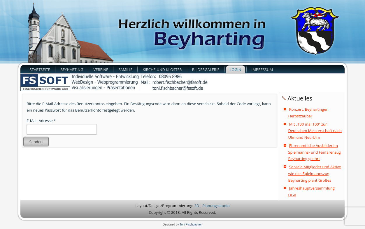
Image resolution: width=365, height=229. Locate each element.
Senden (36, 141)
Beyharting (71, 69)
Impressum (262, 69)
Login (235, 69)
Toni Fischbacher (190, 224)
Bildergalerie (206, 69)
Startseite (40, 69)
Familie (125, 69)
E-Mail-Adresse (41, 120)
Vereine (100, 69)
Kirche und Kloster (162, 69)
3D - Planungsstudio (211, 205)
